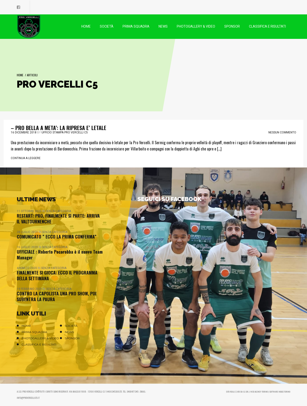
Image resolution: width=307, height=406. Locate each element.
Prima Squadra (34, 332)
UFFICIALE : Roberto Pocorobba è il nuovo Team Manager (60, 254)
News (69, 332)
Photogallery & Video (40, 338)
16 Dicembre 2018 (23, 132)
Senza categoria (58, 211)
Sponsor (72, 338)
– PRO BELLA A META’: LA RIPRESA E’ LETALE (58, 127)
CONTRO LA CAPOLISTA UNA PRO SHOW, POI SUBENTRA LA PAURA (56, 296)
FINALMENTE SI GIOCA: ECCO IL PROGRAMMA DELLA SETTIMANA (57, 275)
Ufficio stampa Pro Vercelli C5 (64, 132)
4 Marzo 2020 (27, 268)
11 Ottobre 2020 (29, 211)
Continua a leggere (26, 158)
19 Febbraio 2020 (30, 289)
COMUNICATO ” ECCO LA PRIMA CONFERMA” (56, 236)
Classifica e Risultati (39, 344)
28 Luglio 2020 (28, 232)
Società (71, 326)
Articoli (32, 75)
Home (20, 75)
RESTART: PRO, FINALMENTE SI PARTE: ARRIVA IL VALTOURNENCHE (58, 218)
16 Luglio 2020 (28, 247)
